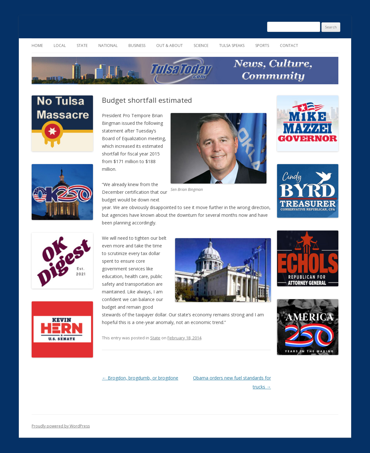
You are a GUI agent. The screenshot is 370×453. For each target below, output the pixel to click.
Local (60, 45)
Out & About (169, 45)
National (108, 45)
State (82, 45)
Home (37, 45)
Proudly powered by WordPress (61, 426)
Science (201, 45)
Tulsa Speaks (231, 45)
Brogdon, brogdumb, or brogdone (140, 378)
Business (136, 45)
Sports (262, 45)
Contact (289, 45)
